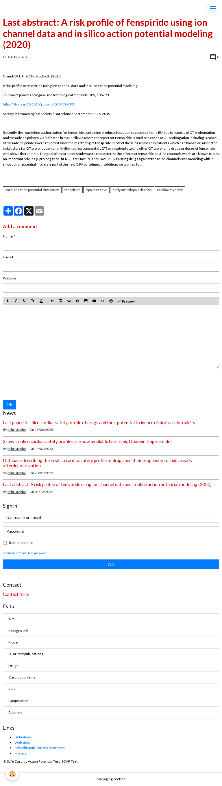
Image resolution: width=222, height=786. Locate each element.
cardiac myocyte (170, 190)
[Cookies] (12, 774)
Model (13, 642)
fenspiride (72, 190)
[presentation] (47, 384)
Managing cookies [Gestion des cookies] (111, 779)
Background (18, 631)
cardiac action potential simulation (32, 190)
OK (9, 404)
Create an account (14, 553)
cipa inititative (96, 190)
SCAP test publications (25, 654)
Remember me (21, 542)
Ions (11, 689)
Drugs (13, 665)
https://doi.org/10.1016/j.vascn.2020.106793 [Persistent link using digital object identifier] (38, 104)
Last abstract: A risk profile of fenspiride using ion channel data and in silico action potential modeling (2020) (107, 484)
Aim (11, 619)
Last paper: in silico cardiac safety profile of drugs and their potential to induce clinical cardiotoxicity (99, 422)
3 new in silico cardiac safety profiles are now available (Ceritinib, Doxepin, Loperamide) (87, 441)
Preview (126, 301)
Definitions (23, 737)
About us (15, 712)
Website (9, 278)
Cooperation (18, 700)
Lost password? (37, 553)
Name (8, 236)
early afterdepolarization (132, 190)
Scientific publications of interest (39, 748)
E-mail (8, 257)
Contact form (16, 594)
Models (20, 753)
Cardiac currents (21, 677)
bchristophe (17, 429)
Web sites (22, 742)
